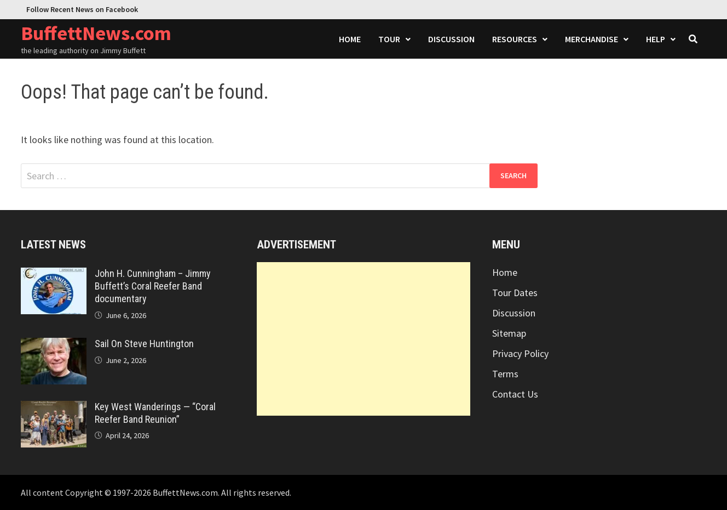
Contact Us (515, 394)
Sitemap (509, 333)
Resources (514, 38)
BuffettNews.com (96, 33)
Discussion (451, 38)
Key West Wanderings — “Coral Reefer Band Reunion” (155, 413)
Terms (505, 373)
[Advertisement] (364, 339)
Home (350, 38)
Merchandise (591, 38)
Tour (389, 38)
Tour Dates (515, 292)
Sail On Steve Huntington (144, 343)
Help (655, 38)
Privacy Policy (520, 353)
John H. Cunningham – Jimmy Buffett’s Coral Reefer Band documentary (153, 286)
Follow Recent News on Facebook (82, 9)
